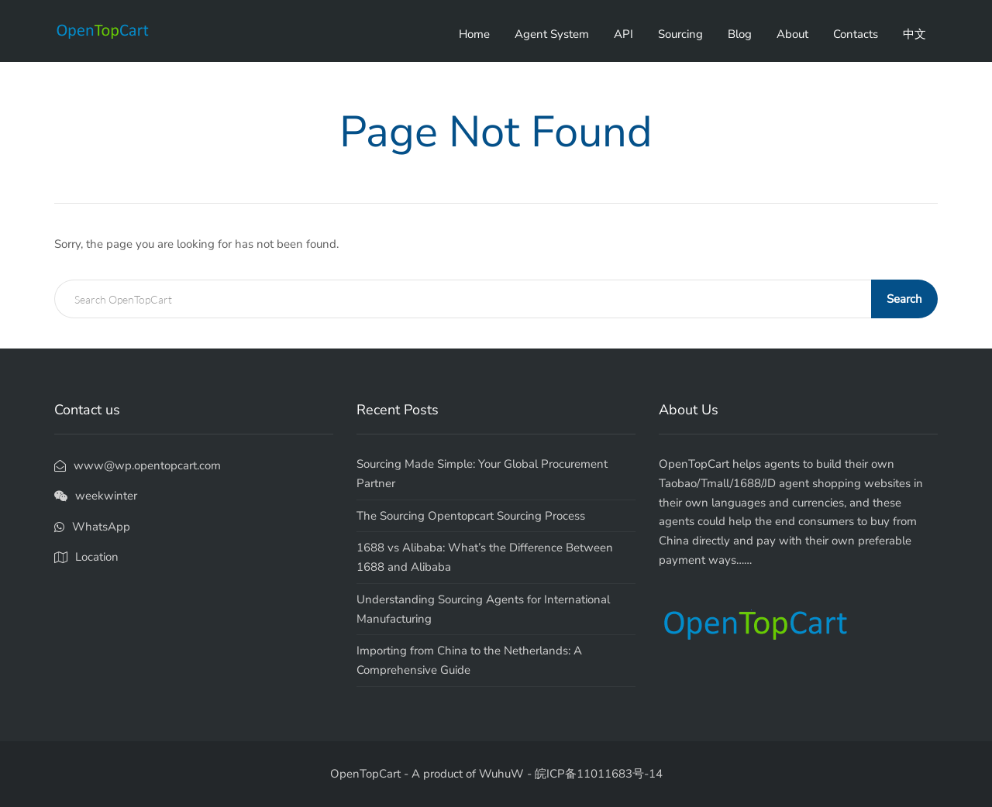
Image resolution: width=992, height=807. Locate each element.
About (792, 34)
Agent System (552, 34)
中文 (914, 34)
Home (474, 34)
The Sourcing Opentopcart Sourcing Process (470, 516)
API (623, 34)
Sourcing (680, 34)
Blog (740, 34)
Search (904, 299)
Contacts (855, 34)
